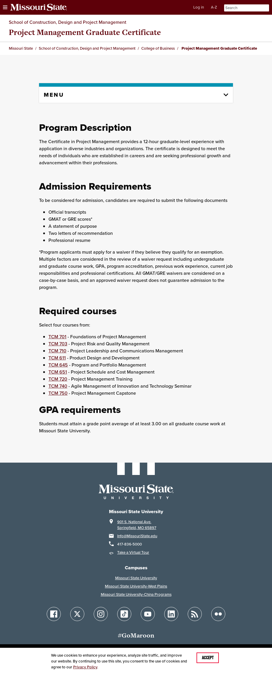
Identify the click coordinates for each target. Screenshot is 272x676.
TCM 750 (58, 393)
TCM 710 (57, 350)
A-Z (214, 7)
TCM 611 (57, 357)
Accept (208, 657)
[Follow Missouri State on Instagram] (101, 614)
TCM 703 (57, 343)
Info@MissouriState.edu (137, 536)
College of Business (158, 48)
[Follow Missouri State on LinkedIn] (171, 614)
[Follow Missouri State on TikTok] (124, 614)
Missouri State (21, 48)
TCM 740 (57, 386)
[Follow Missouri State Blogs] (195, 614)
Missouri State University (136, 578)
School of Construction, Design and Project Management (67, 22)
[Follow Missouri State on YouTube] (148, 614)
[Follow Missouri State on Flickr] (218, 614)
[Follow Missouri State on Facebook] (54, 614)
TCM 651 (57, 372)
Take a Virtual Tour (133, 552)
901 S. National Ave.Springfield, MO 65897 (136, 525)
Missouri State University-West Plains (136, 586)
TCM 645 (58, 365)
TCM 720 (57, 379)
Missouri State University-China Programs (136, 594)
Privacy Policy (85, 667)
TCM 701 (57, 336)
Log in (198, 7)
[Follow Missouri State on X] (77, 614)
